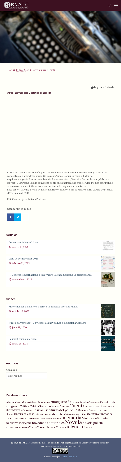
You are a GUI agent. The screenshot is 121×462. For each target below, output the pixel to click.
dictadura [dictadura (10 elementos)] (13, 410)
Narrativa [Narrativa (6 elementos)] (102, 418)
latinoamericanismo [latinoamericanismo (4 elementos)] (44, 414)
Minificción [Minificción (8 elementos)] (89, 418)
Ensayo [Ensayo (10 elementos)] (37, 410)
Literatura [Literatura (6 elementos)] (59, 414)
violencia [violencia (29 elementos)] (73, 426)
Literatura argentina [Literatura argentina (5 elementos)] (75, 414)
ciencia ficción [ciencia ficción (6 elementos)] (80, 402)
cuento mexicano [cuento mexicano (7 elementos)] (97, 406)
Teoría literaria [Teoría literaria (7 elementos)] (46, 427)
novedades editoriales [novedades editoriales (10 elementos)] (48, 423)
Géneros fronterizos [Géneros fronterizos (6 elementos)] (89, 410)
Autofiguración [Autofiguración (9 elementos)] (60, 402)
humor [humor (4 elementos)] (105, 410)
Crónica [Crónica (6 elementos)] (54, 406)
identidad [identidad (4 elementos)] (10, 414)
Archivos (11, 369)
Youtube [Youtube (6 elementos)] (88, 427)
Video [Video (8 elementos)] (60, 427)
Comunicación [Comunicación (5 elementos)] (95, 402)
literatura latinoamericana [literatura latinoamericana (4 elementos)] (18, 418)
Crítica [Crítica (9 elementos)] (24, 406)
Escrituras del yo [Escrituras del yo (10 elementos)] (55, 410)
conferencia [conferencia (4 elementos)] (109, 402)
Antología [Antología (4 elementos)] (23, 402)
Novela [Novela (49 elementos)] (73, 422)
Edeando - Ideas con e (68, 457)
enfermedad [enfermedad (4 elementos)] (26, 410)
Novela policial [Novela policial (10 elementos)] (93, 423)
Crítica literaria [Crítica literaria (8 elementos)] (40, 406)
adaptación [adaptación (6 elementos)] (12, 402)
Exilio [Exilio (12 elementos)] (73, 410)
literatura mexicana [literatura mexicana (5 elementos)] (40, 418)
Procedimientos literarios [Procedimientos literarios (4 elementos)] (17, 427)
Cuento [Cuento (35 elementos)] (77, 406)
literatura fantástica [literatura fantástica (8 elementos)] (100, 414)
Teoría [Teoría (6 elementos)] (33, 427)
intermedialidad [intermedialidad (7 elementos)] (24, 414)
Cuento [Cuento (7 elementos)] (64, 406)
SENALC (21, 70)
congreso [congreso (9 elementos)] (12, 406)
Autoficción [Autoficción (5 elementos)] (44, 402)
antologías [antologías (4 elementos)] (32, 402)
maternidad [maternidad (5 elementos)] (56, 418)
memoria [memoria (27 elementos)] (72, 417)
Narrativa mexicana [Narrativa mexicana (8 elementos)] (18, 423)
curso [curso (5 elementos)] (111, 406)
